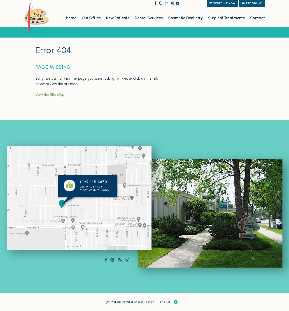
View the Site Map (49, 95)
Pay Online (252, 3)
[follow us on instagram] (173, 3)
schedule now (222, 3)
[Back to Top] (176, 302)
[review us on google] (160, 3)
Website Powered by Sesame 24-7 (130, 302)
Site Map (165, 302)
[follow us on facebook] (155, 3)
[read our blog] (167, 3)
